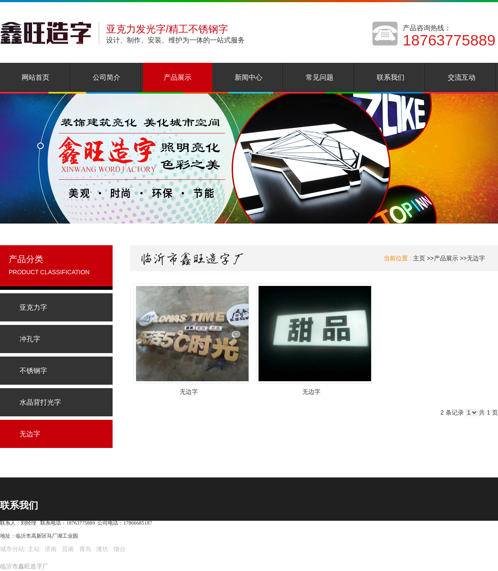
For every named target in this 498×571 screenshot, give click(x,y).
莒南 (68, 548)
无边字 (476, 258)
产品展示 (446, 258)
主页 (419, 258)
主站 (33, 548)
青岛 (85, 548)
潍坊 (102, 548)
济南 (51, 548)
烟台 (119, 548)
